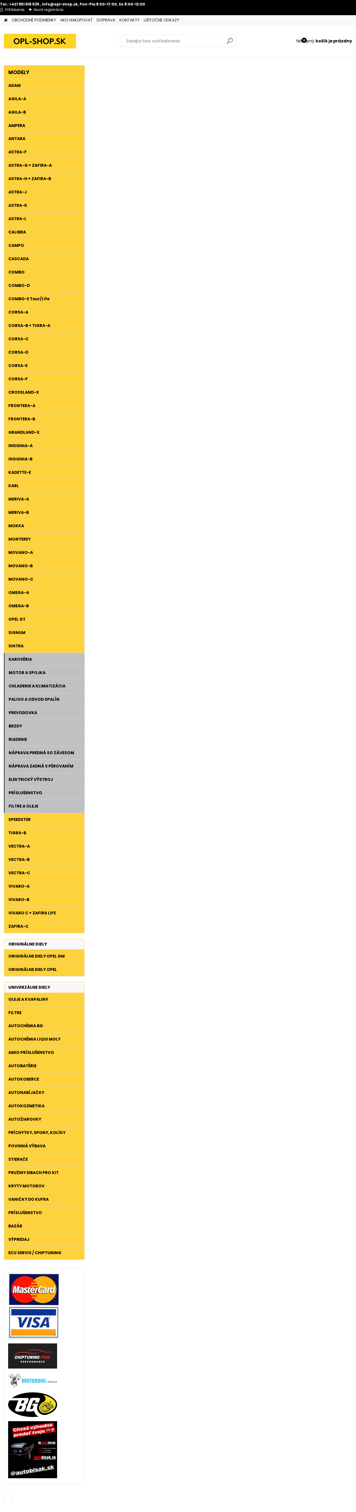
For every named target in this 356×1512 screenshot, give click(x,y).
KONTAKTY (129, 20)
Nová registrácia (48, 9)
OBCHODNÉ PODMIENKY (34, 20)
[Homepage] (6, 20)
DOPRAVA (106, 20)
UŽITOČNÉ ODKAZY (161, 20)
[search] (230, 43)
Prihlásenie (15, 9)
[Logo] (40, 41)
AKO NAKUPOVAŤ (76, 20)
